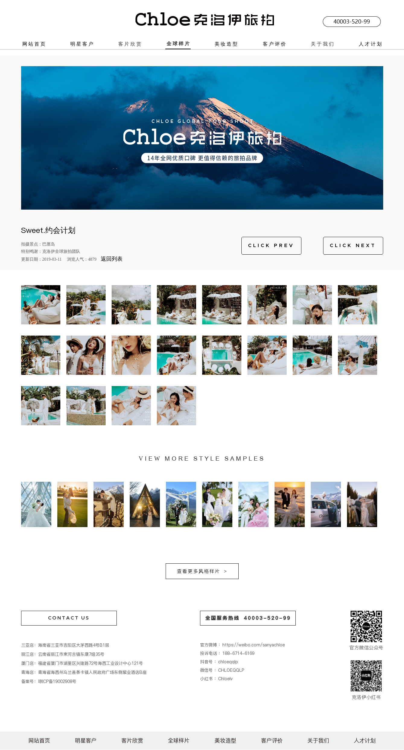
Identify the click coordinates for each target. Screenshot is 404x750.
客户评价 (275, 43)
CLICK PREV (271, 245)
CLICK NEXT (353, 245)
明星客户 (82, 43)
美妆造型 (227, 43)
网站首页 (34, 43)
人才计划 (371, 43)
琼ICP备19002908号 (57, 681)
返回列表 (111, 259)
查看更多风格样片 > (202, 571)
